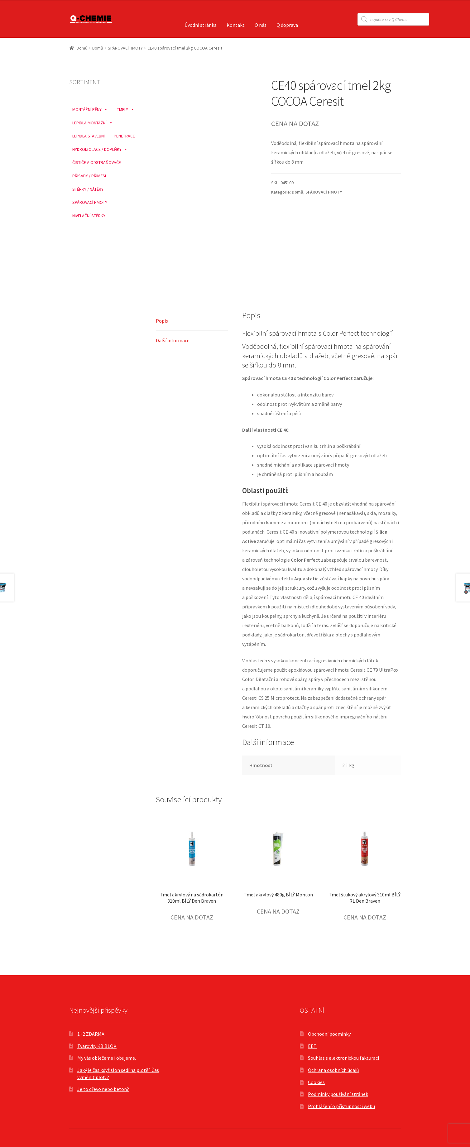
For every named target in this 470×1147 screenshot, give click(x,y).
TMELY (125, 108)
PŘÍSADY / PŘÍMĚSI (89, 176)
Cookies (316, 1082)
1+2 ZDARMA (90, 1034)
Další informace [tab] (172, 340)
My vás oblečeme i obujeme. (106, 1058)
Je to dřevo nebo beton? (103, 1089)
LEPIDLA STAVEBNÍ (88, 136)
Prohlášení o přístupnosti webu (341, 1106)
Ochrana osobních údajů (333, 1070)
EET (312, 1046)
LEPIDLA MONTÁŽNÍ (92, 121)
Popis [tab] (162, 321)
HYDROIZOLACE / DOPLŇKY (100, 147)
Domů (82, 48)
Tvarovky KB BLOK (97, 1046)
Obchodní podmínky (329, 1034)
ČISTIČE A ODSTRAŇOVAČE (96, 162)
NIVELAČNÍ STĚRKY (88, 215)
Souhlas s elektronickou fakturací (343, 1058)
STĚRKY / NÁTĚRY (87, 189)
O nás (260, 25)
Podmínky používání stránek (338, 1094)
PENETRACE (124, 136)
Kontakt (236, 25)
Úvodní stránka (201, 25)
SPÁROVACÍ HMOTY (125, 48)
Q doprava (287, 25)
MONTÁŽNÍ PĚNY (90, 108)
